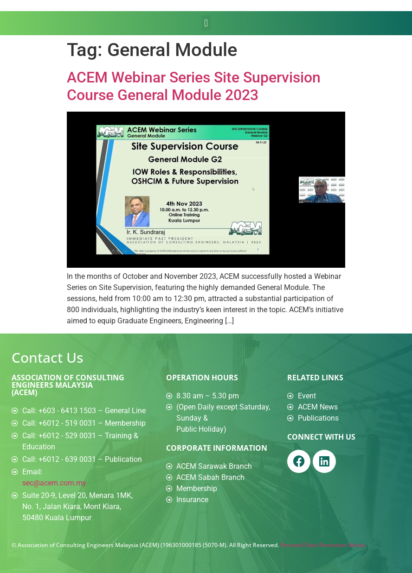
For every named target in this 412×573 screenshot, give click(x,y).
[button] (205, 23)
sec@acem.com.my (54, 483)
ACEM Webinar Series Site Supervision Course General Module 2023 (194, 86)
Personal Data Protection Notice (323, 545)
